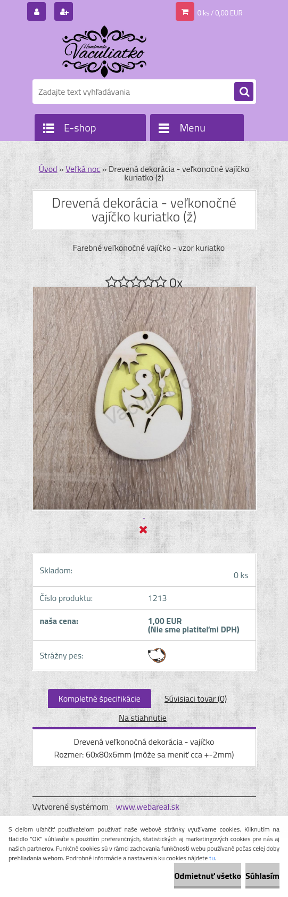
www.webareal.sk (147, 806)
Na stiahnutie (143, 717)
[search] (243, 92)
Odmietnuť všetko (207, 875)
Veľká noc (82, 168)
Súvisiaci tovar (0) (195, 698)
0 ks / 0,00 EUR (220, 12)
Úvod (48, 168)
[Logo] (105, 51)
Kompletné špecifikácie (100, 698)
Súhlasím (262, 875)
